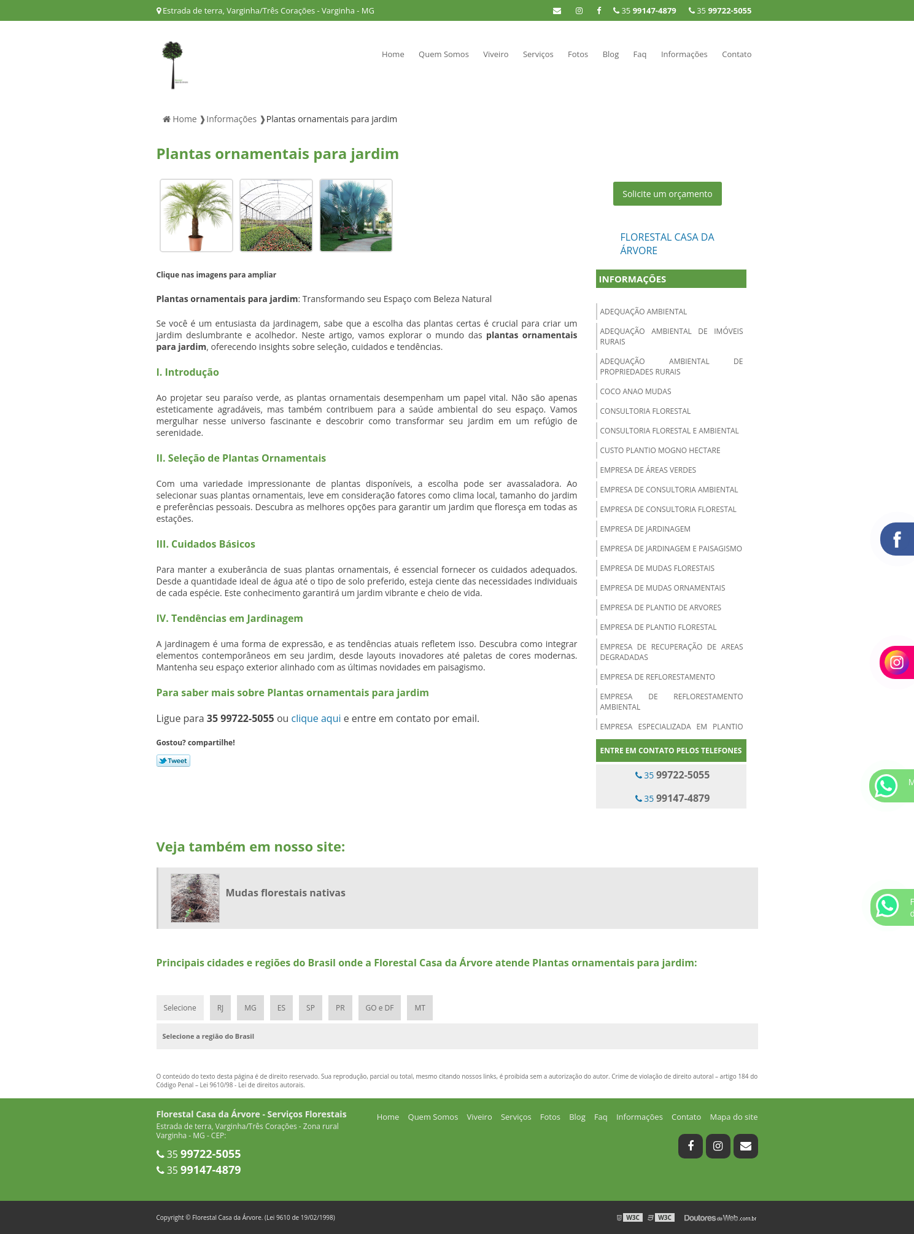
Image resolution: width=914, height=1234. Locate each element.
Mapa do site (733, 1116)
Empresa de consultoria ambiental (669, 489)
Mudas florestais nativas (286, 892)
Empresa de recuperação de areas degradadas (671, 652)
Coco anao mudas (636, 391)
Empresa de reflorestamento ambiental (671, 701)
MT (419, 1008)
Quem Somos (444, 54)
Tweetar (173, 761)
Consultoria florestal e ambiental (669, 430)
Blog (611, 54)
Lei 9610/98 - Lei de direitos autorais (252, 1085)
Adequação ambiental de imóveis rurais (671, 336)
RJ (220, 1008)
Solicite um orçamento (667, 194)
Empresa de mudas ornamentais (663, 588)
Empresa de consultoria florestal (668, 509)
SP (310, 1008)
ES (281, 1008)
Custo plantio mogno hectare (660, 450)
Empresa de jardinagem (645, 529)
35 (720, 10)
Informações (684, 54)
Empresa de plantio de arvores (661, 607)
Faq (640, 54)
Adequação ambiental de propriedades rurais (671, 366)
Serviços (538, 54)
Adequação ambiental (643, 311)
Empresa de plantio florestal (658, 627)
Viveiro (495, 54)
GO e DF (380, 1008)
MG (250, 1008)
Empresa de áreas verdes (648, 470)
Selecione (180, 1008)
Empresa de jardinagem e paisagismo (671, 548)
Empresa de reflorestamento (658, 677)
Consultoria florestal (645, 411)
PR (340, 1008)
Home (393, 54)
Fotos (578, 54)
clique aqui (316, 718)
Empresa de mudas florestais (657, 568)
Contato (736, 54)
